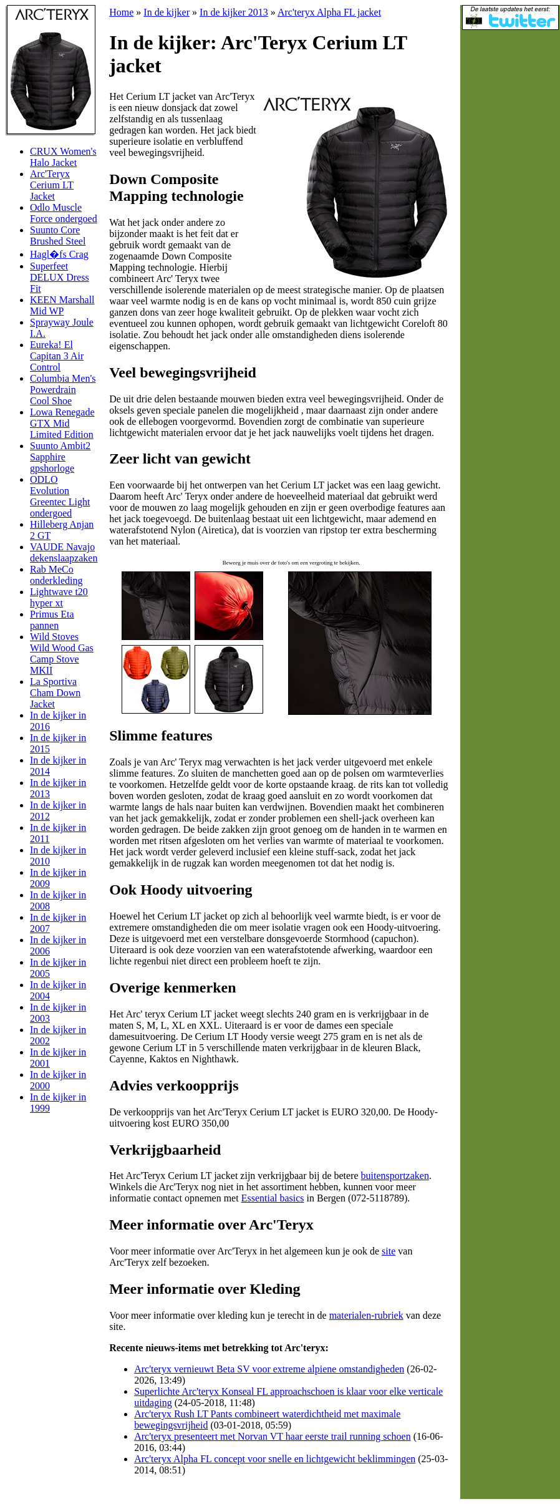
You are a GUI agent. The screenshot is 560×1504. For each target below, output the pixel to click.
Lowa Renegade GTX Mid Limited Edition (62, 423)
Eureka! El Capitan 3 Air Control (57, 355)
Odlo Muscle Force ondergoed (63, 213)
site (388, 1251)
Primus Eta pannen (52, 620)
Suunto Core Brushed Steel (57, 235)
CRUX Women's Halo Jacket (63, 157)
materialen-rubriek (366, 1315)
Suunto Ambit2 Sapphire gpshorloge (60, 456)
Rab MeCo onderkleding (56, 575)
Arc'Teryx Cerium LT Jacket (52, 184)
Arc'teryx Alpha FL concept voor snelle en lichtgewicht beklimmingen (274, 1458)
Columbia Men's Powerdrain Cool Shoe (63, 389)
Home (121, 12)
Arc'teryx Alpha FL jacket (329, 12)
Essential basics (272, 1198)
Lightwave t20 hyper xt (59, 597)
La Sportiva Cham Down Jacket (55, 692)
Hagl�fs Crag (59, 254)
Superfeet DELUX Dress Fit (59, 277)
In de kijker (166, 12)
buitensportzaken (395, 1175)
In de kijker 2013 (234, 12)
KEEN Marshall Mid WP (62, 305)
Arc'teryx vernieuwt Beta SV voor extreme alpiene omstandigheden (269, 1369)
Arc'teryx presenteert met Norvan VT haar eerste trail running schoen (272, 1436)
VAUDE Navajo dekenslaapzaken (63, 552)
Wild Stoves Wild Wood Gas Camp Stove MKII (62, 653)
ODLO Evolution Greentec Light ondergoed (60, 496)
